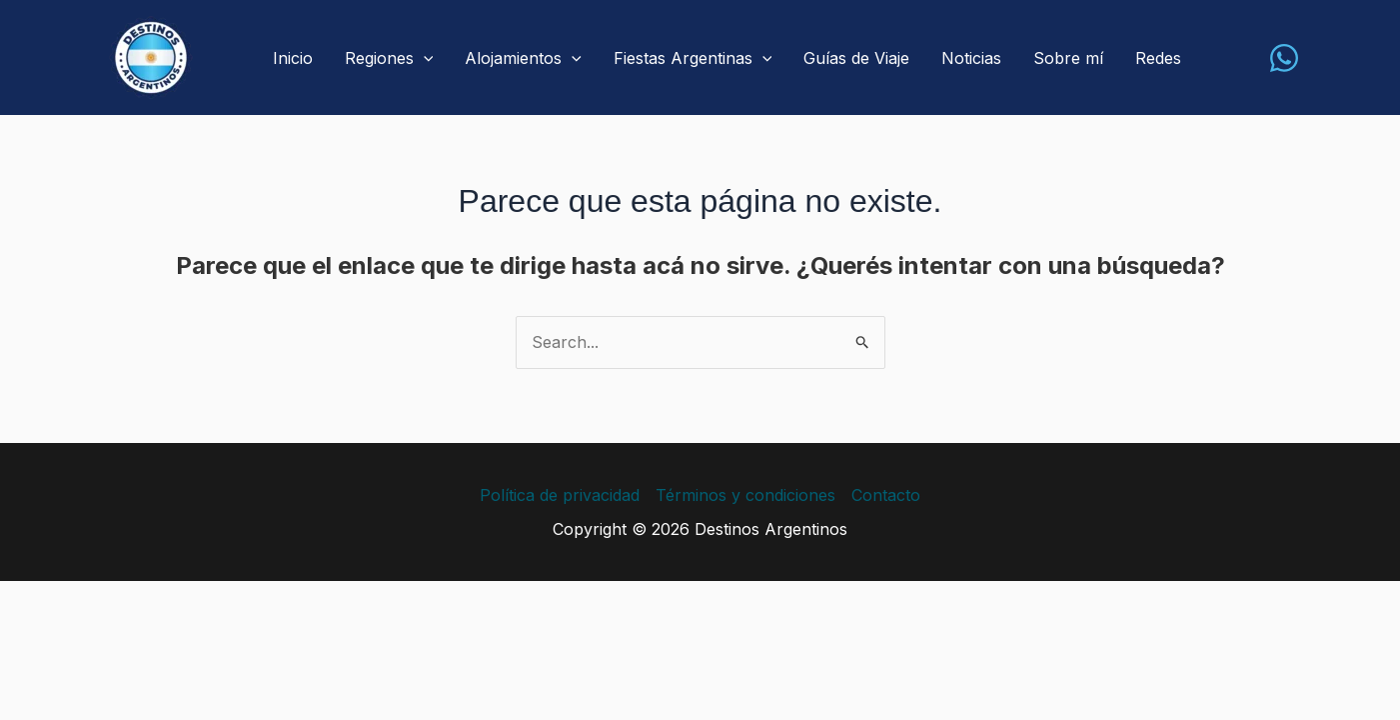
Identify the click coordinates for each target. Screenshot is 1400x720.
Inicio (293, 58)
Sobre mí (1068, 58)
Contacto (885, 495)
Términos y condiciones (745, 495)
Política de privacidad (560, 495)
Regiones (389, 58)
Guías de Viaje (856, 58)
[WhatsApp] (1284, 58)
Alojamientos (523, 58)
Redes (1158, 58)
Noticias (971, 58)
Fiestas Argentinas (693, 58)
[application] (424, 58)
